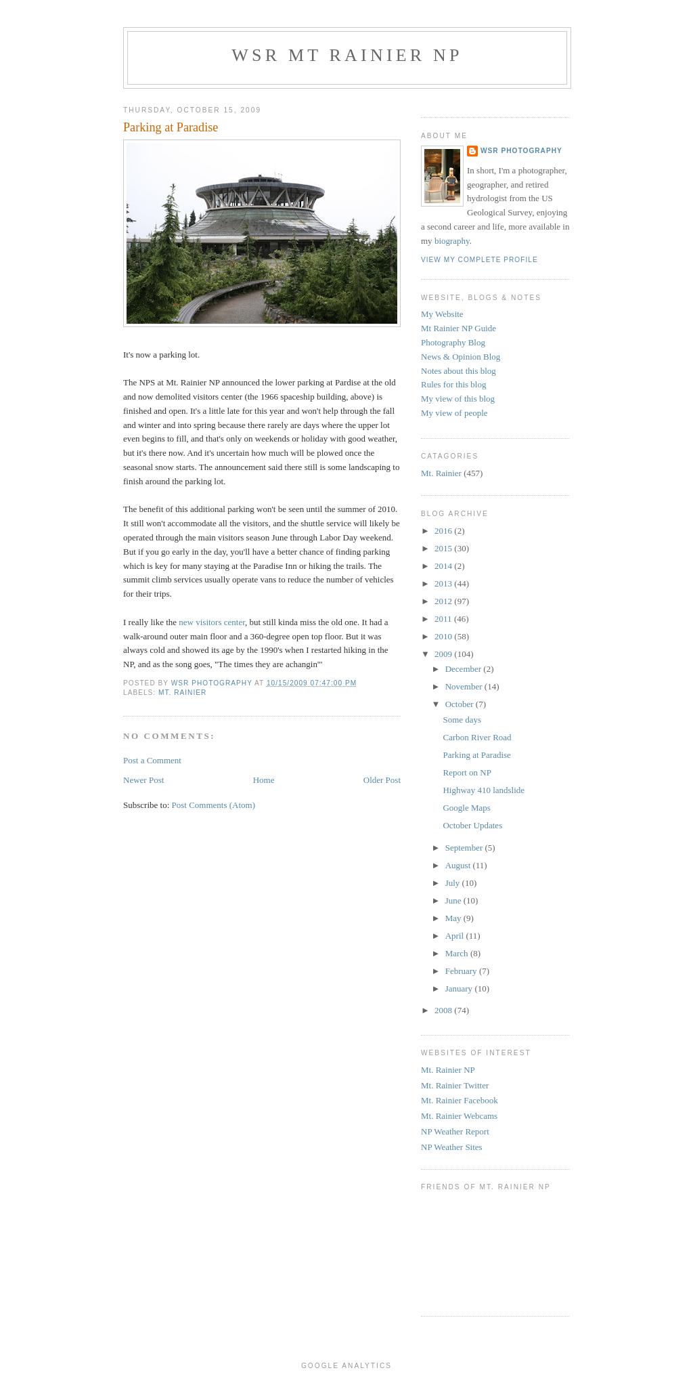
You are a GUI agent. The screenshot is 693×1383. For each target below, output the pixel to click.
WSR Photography (521, 150)
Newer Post (143, 780)
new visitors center (212, 622)
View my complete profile (479, 259)
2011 (444, 619)
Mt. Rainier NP (448, 1070)
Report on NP (467, 772)
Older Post (382, 780)
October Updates (472, 825)
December (464, 669)
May (454, 918)
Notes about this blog (458, 371)
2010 (444, 636)
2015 (444, 548)
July (453, 883)
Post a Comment (152, 760)
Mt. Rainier (182, 692)
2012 (444, 601)
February (462, 971)
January (460, 988)
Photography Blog (453, 342)
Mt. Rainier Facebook (459, 1100)
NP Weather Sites (452, 1147)
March (457, 953)
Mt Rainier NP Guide (458, 328)
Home (264, 780)
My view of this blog (458, 398)
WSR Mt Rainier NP (346, 55)
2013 (444, 583)
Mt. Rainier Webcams (459, 1116)
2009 (444, 654)
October (460, 704)
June (454, 900)
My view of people (454, 413)
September (465, 848)
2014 (444, 566)
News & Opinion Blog (460, 357)
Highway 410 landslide (483, 790)
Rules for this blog (453, 384)
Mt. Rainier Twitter (455, 1085)
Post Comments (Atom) (214, 805)
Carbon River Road (477, 737)
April (455, 936)
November (465, 686)
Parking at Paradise (476, 755)
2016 (444, 531)
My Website (442, 314)
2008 (444, 1010)
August (459, 865)
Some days (462, 720)
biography (452, 241)
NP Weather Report (455, 1131)
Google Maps (466, 808)
